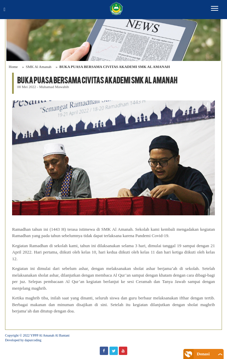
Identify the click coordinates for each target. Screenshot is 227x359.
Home (13, 67)
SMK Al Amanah (38, 67)
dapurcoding (33, 340)
